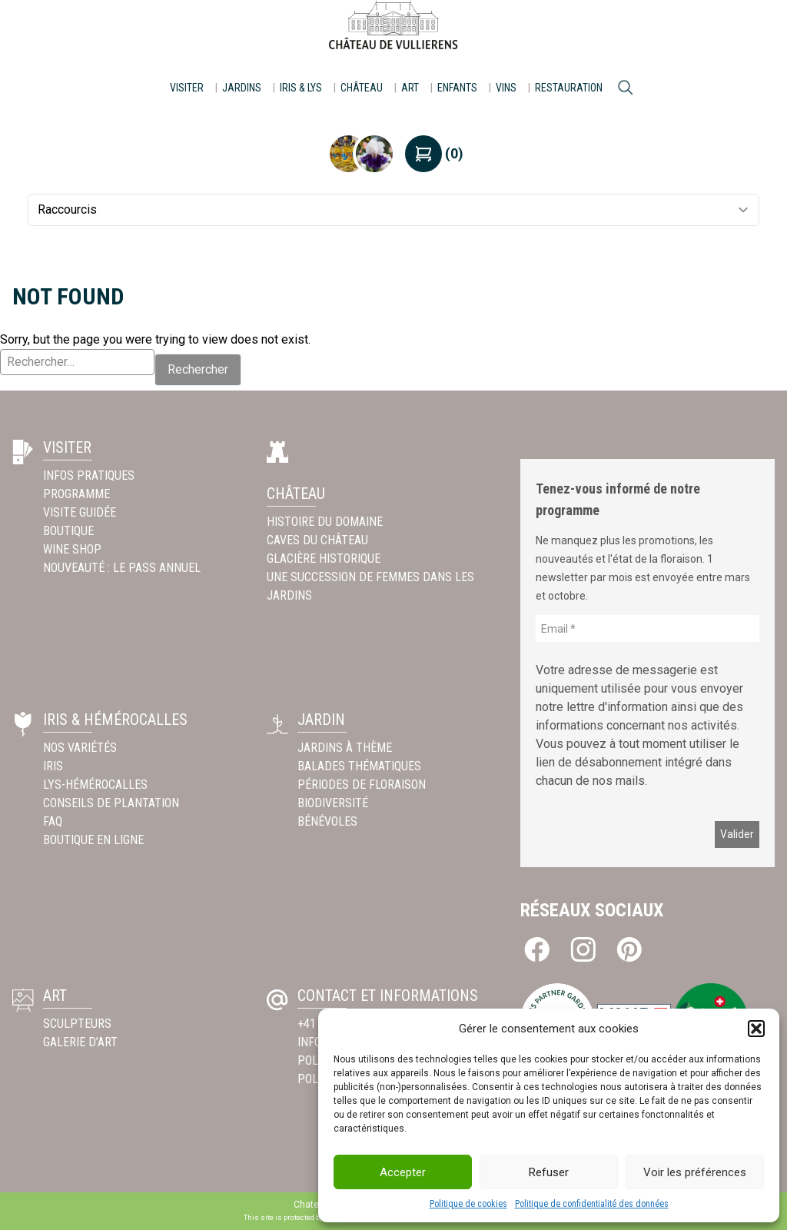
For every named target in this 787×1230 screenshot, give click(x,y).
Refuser (549, 1172)
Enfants (457, 87)
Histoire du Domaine (325, 521)
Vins (506, 87)
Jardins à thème (344, 747)
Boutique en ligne (93, 840)
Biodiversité (332, 803)
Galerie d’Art (80, 1042)
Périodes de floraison (361, 784)
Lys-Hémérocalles (95, 784)
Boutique (68, 531)
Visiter (187, 87)
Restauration (569, 87)
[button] (756, 1028)
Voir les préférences (694, 1172)
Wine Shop (72, 549)
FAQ (52, 821)
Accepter (403, 1172)
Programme (76, 494)
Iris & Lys (301, 87)
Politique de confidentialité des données (592, 1203)
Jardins (241, 87)
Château (361, 87)
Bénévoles (327, 821)
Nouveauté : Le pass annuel (122, 567)
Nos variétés (80, 747)
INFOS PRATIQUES (88, 475)
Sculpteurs (77, 1023)
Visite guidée (79, 512)
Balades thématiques (359, 766)
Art (410, 87)
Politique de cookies (468, 1203)
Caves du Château (317, 540)
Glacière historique (323, 558)
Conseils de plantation (111, 803)
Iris (53, 766)
